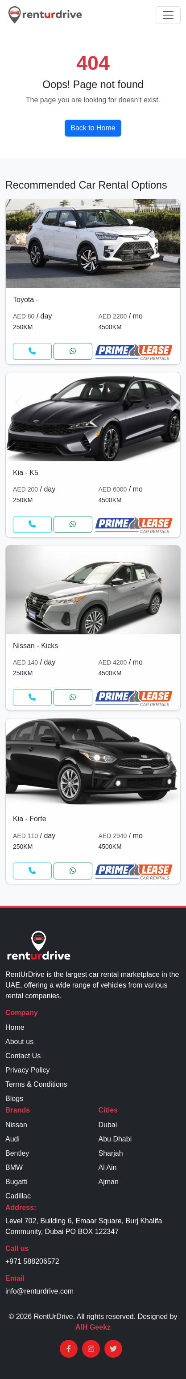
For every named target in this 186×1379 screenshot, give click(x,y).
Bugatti (16, 1181)
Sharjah (111, 1153)
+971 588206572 (32, 1261)
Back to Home (92, 128)
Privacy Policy (27, 1070)
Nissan (16, 1125)
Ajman (109, 1181)
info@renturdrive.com (39, 1291)
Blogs (14, 1098)
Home (15, 1027)
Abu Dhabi (115, 1139)
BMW (14, 1167)
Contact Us (23, 1056)
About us (19, 1041)
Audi (12, 1139)
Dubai (108, 1125)
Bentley (17, 1153)
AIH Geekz (93, 1327)
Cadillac (18, 1196)
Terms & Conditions (36, 1084)
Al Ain (108, 1167)
